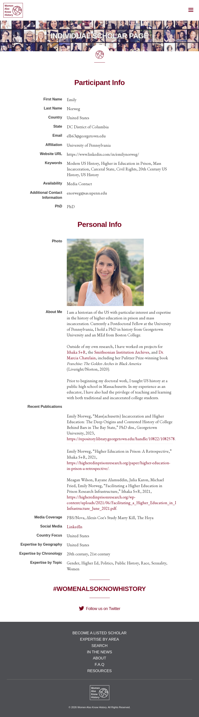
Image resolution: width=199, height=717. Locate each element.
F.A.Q (99, 664)
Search (99, 646)
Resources (99, 671)
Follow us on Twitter (99, 608)
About (99, 658)
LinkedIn (74, 526)
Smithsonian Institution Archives (121, 352)
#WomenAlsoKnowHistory (99, 588)
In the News (99, 652)
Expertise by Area (99, 639)
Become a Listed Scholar (99, 633)
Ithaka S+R (76, 352)
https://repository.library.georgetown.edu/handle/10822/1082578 (121, 438)
